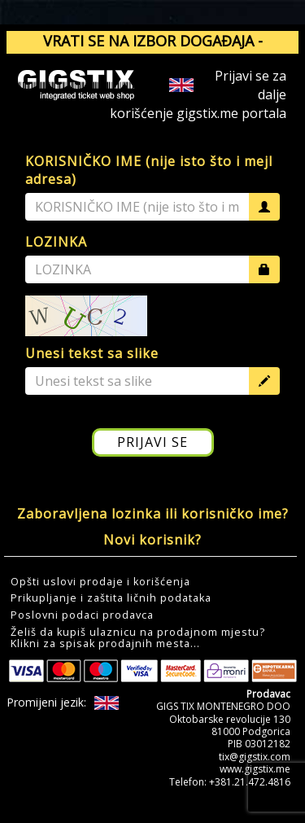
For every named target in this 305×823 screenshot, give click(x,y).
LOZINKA (56, 242)
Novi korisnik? (152, 540)
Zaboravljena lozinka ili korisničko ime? (153, 514)
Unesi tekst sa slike (92, 353)
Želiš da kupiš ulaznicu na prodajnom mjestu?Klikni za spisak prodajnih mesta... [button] (138, 638)
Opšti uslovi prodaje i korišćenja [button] (100, 582)
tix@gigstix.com (254, 757)
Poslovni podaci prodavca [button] (82, 615)
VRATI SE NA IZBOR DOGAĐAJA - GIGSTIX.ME (153, 51)
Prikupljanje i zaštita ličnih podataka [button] (111, 598)
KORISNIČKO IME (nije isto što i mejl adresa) (148, 170)
